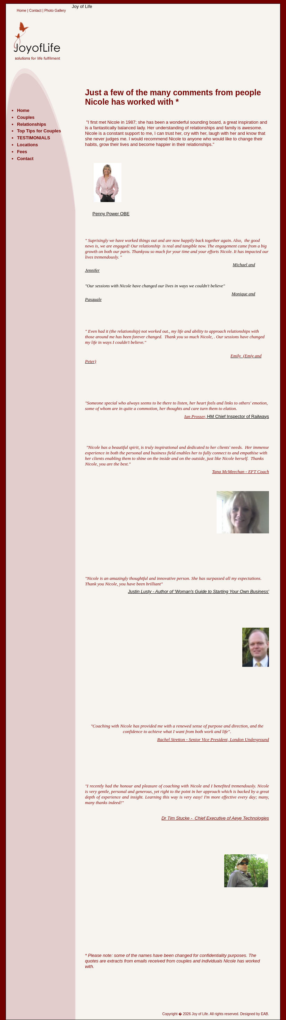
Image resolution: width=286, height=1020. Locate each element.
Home (21, 10)
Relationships (31, 124)
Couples (25, 117)
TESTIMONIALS (33, 137)
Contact (35, 10)
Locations (27, 144)
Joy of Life (82, 6)
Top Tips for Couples (39, 130)
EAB (264, 1014)
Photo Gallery (55, 10)
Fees (22, 151)
